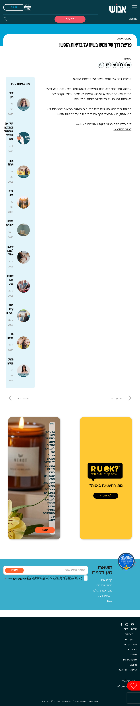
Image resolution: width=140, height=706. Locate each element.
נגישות (133, 655)
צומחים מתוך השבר (10, 280)
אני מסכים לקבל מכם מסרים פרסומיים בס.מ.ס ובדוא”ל (53, 577)
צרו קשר (122, 670)
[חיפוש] (5, 19)
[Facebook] (121, 624)
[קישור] (117, 7)
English (133, 19)
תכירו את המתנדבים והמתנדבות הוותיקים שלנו (8, 131)
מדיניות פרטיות (129, 660)
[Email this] (128, 65)
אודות (134, 629)
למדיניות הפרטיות (22, 579)
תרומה (133, 665)
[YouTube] (132, 624)
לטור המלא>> (122, 129)
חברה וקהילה (130, 645)
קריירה (133, 670)
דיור (126, 629)
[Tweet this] (115, 65)
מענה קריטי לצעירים (9, 309)
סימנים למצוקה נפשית (10, 250)
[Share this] (121, 65)
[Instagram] (126, 624)
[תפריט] (134, 7)
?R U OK (132, 650)
